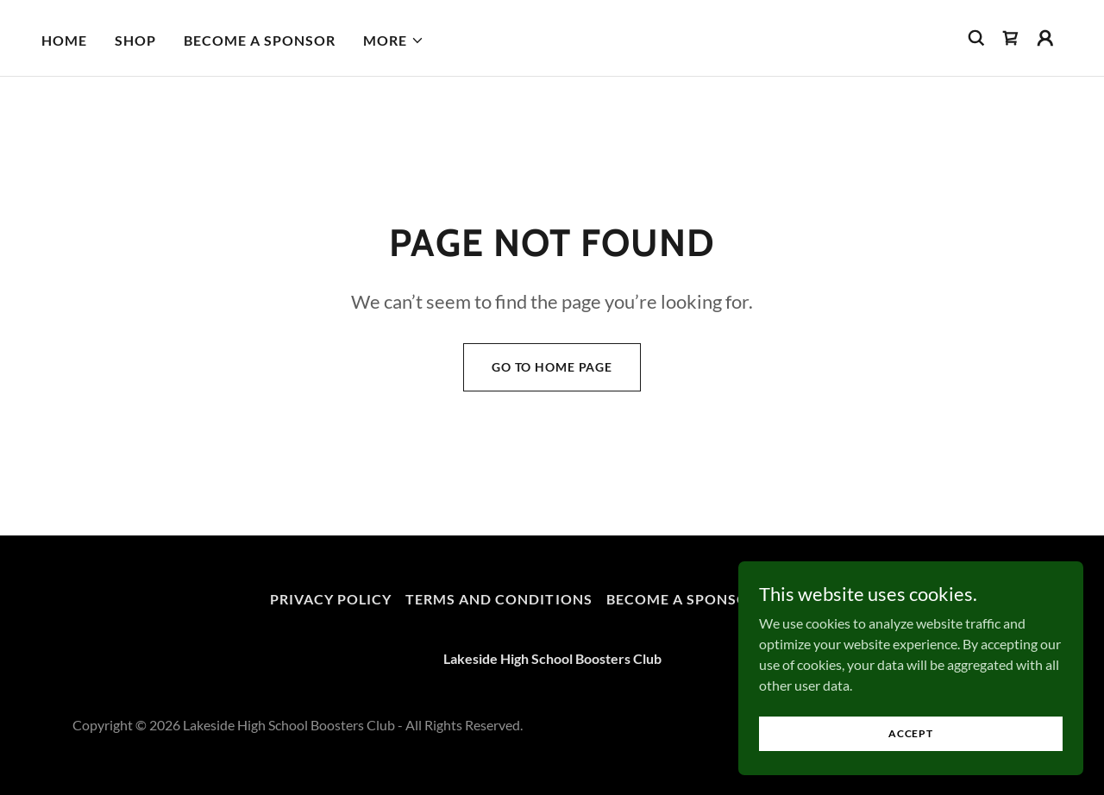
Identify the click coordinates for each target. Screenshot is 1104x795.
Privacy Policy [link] (331, 599)
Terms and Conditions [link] (498, 599)
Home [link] (64, 40)
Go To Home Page (552, 367)
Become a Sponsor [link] (260, 40)
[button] (393, 40)
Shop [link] (135, 40)
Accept (910, 733)
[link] (1011, 38)
